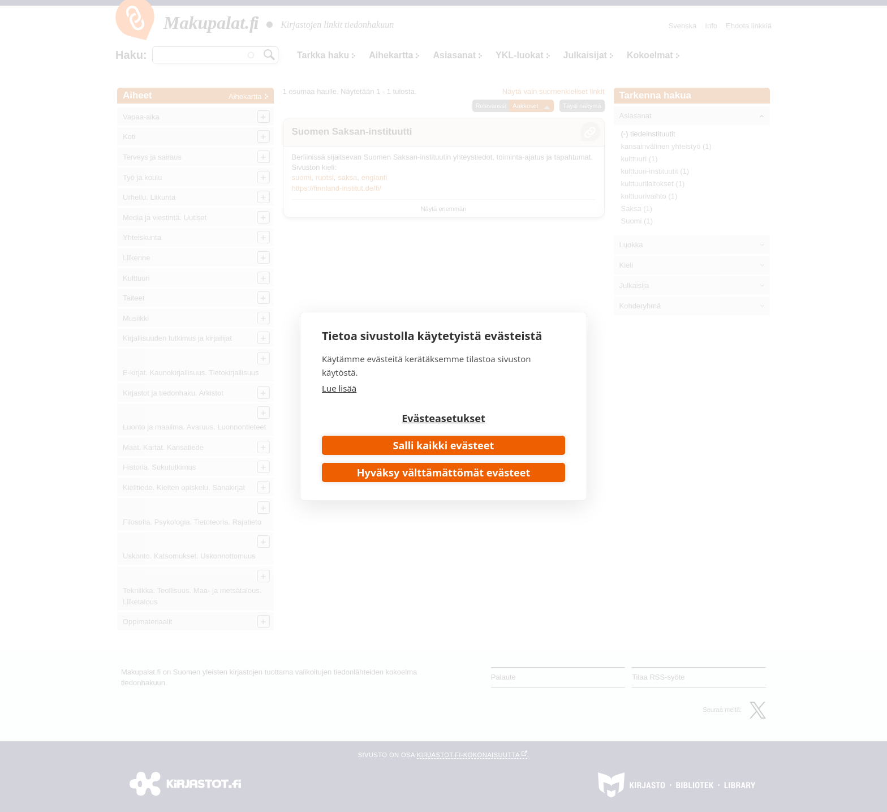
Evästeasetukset (443, 418)
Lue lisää (339, 388)
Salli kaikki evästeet (443, 445)
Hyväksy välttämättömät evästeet (444, 472)
